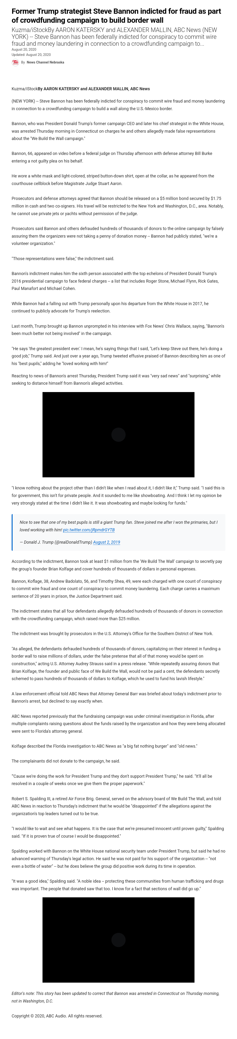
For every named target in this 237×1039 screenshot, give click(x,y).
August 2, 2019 (106, 542)
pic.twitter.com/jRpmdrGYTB (89, 530)
